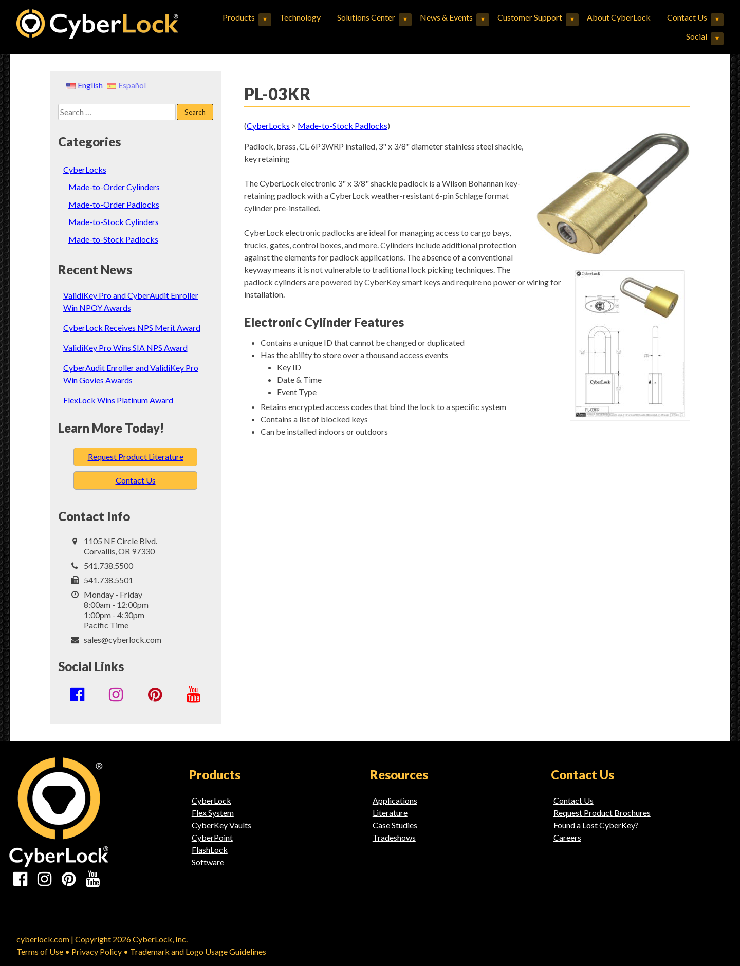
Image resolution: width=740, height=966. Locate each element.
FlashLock (210, 849)
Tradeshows (394, 837)
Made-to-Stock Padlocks (113, 239)
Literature (390, 813)
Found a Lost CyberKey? (596, 825)
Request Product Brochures (602, 813)
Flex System (213, 813)
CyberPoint (212, 837)
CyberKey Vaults (221, 825)
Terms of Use (39, 951)
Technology (300, 17)
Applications (395, 800)
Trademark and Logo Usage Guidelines (198, 951)
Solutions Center (366, 17)
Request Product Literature (135, 456)
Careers (567, 837)
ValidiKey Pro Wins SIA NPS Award (125, 347)
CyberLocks (84, 169)
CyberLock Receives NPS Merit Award (131, 327)
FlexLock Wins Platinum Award (118, 400)
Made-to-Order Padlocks (113, 204)
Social (696, 36)
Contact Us (687, 17)
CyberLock (211, 800)
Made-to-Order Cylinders (114, 187)
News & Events (446, 17)
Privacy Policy (96, 951)
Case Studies (395, 825)
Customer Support (529, 17)
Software (208, 862)
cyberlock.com (42, 939)
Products (239, 17)
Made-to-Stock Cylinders (113, 222)
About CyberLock (619, 17)
